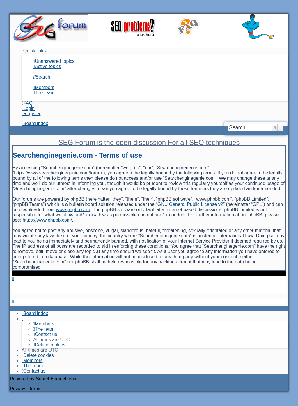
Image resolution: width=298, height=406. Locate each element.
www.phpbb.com (73, 209)
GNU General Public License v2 (190, 204)
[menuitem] (53, 61)
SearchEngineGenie (56, 378)
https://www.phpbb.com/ (47, 220)
